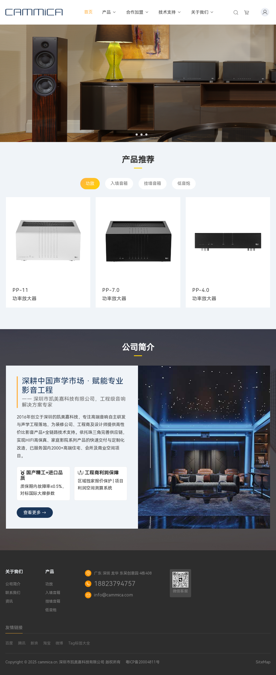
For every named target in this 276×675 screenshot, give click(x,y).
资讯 (9, 601)
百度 (9, 643)
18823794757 (115, 584)
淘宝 (47, 643)
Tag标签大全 (79, 643)
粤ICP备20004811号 (143, 662)
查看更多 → (34, 512)
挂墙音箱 (152, 183)
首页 (88, 12)
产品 (109, 12)
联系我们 (12, 592)
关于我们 (202, 12)
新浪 (34, 643)
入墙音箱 (119, 183)
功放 (90, 183)
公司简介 (12, 584)
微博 (59, 643)
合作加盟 (137, 12)
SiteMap (263, 662)
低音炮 (183, 183)
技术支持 (169, 12)
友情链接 (14, 627)
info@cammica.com (113, 595)
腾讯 (22, 643)
